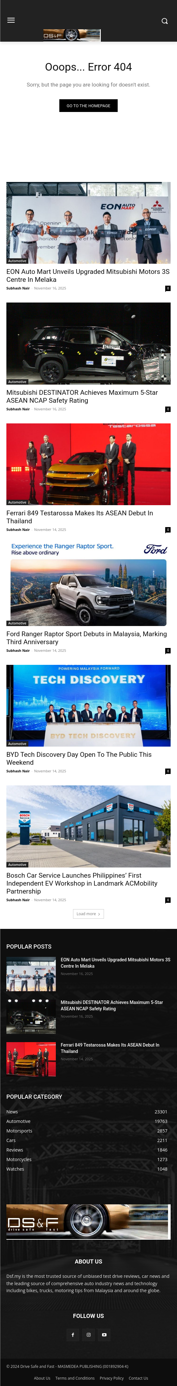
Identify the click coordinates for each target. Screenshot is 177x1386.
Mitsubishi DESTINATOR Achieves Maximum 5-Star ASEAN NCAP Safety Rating (82, 396)
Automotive (17, 261)
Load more (88, 913)
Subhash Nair (18, 288)
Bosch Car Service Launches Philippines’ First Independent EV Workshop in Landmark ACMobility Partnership (82, 883)
